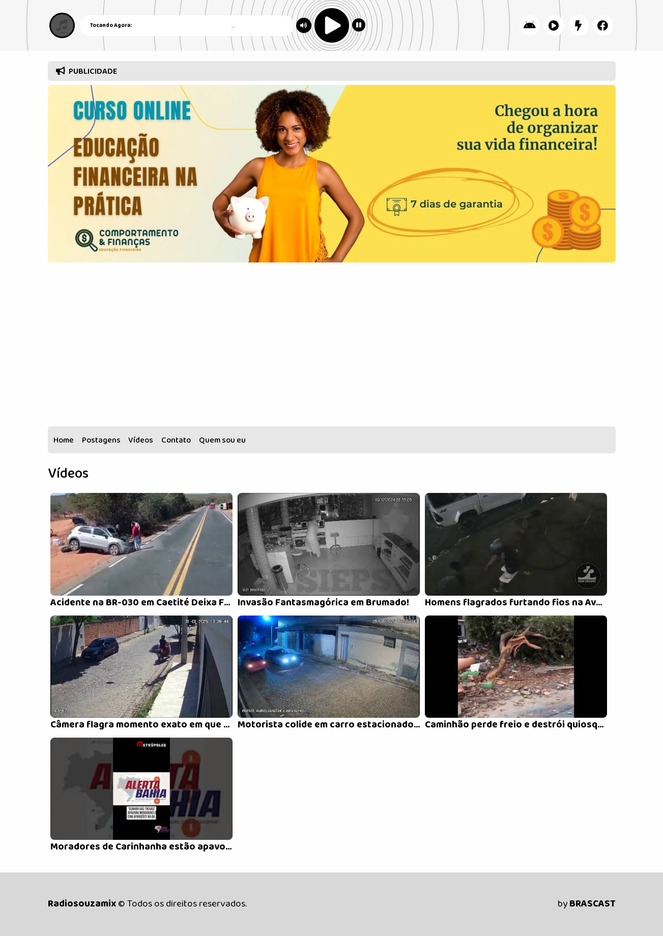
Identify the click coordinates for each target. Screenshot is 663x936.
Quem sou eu (222, 440)
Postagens (101, 440)
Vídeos (140, 440)
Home (63, 440)
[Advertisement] (332, 347)
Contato (176, 440)
